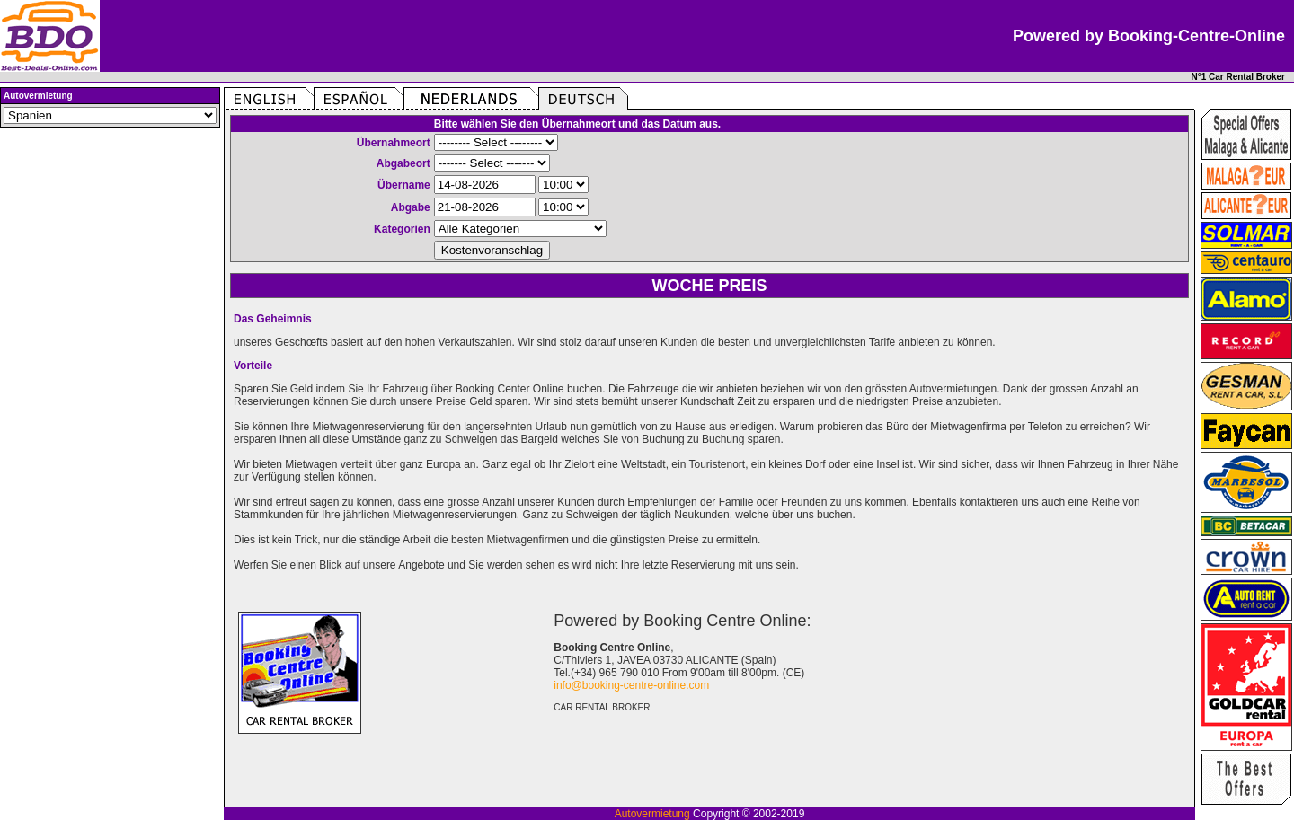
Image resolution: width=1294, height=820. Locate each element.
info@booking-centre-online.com (631, 685)
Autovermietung (652, 813)
